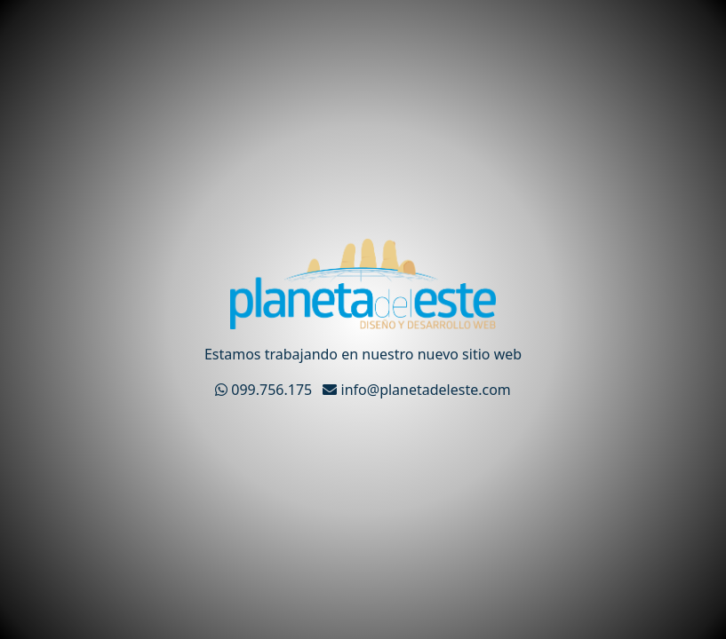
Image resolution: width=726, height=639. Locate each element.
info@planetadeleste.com (416, 389)
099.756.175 (265, 389)
